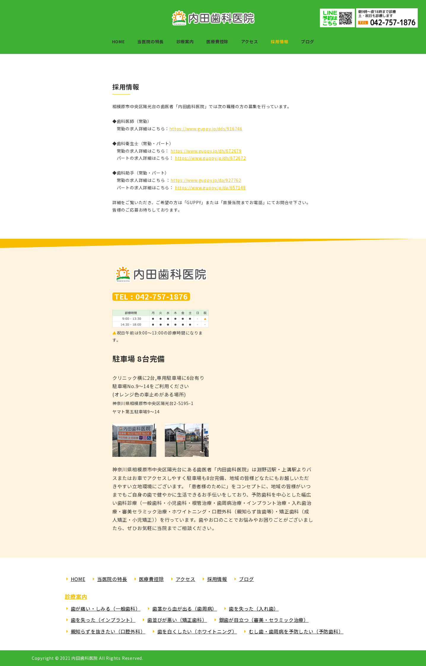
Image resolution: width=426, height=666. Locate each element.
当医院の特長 (112, 578)
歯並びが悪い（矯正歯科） (177, 619)
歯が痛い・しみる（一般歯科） (106, 608)
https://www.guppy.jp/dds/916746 (205, 129)
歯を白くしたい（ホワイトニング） (197, 631)
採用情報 (217, 578)
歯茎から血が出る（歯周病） (184, 608)
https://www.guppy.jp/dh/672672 (210, 158)
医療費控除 (151, 578)
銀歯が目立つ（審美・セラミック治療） (264, 619)
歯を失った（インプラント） (103, 619)
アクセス (185, 578)
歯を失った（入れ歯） (254, 608)
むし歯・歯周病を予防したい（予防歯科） (296, 631)
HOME (78, 578)
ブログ (246, 578)
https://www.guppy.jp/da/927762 (205, 180)
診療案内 (76, 596)
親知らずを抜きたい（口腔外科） (108, 631)
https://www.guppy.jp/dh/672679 (206, 151)
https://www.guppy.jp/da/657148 (210, 187)
